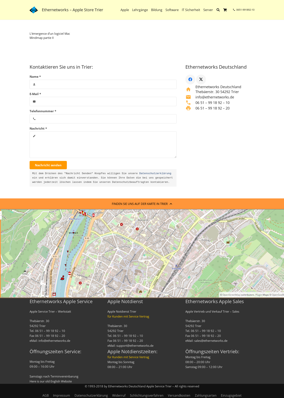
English (55, 381)
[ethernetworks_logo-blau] (34, 10)
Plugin (258, 294)
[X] (201, 79)
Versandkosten (179, 395)
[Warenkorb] (225, 10)
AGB (45, 395)
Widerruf (118, 395)
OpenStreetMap (231, 294)
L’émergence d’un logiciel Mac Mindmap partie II (50, 36)
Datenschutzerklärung (155, 173)
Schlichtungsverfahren (146, 395)
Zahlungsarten (206, 395)
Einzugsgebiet (231, 395)
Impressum (61, 395)
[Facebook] (190, 79)
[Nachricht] (103, 144)
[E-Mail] (103, 101)
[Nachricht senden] (48, 165)
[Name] (103, 84)
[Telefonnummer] (103, 118)
